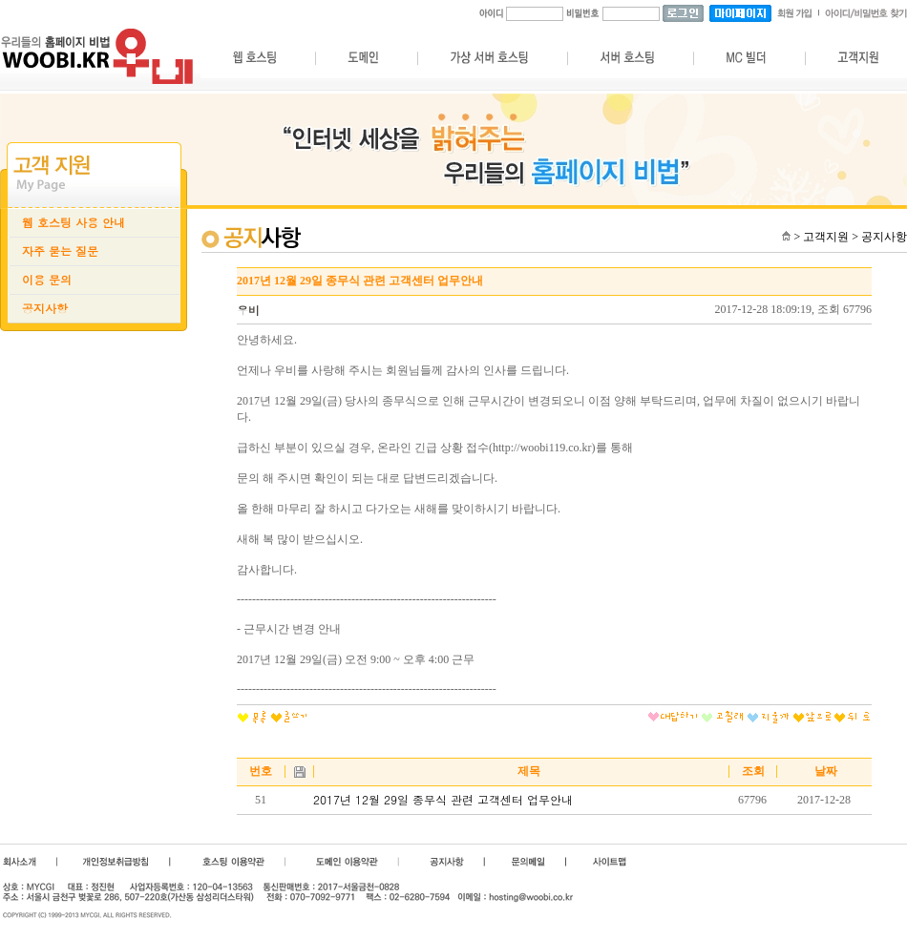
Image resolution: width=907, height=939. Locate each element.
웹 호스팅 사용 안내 (73, 222)
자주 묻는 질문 (60, 251)
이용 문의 (47, 279)
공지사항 (45, 308)
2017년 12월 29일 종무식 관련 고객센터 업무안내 (443, 799)
